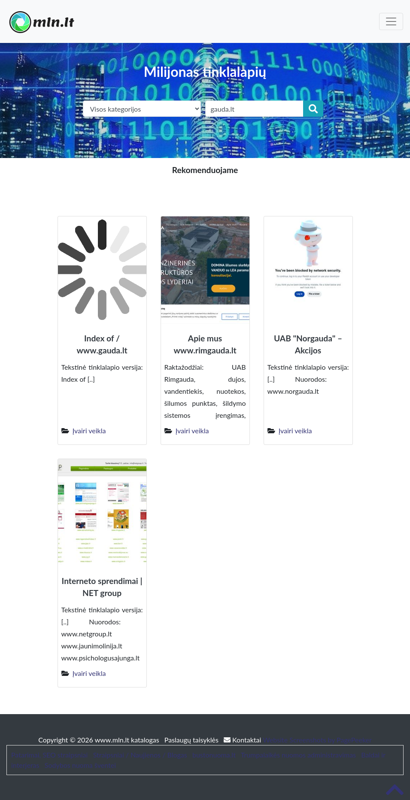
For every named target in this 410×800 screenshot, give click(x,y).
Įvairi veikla (89, 430)
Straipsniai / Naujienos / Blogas (140, 755)
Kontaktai (243, 740)
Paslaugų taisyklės (192, 740)
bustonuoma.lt (214, 755)
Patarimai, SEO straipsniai (49, 755)
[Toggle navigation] (391, 21)
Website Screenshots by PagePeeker (317, 740)
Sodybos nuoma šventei (80, 765)
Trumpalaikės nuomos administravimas (298, 755)
